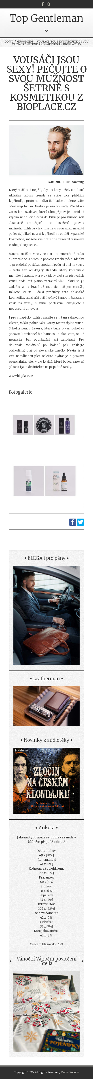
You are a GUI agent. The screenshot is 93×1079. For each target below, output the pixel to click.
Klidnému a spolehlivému (46, 869)
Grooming (25, 41)
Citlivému (46, 922)
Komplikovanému (46, 931)
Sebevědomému (46, 913)
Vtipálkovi (46, 895)
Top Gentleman (46, 18)
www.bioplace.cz (21, 376)
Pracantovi (46, 877)
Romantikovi (47, 860)
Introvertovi (46, 904)
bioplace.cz (29, 245)
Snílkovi (46, 886)
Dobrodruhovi (46, 851)
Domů (8, 41)
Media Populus (70, 1072)
